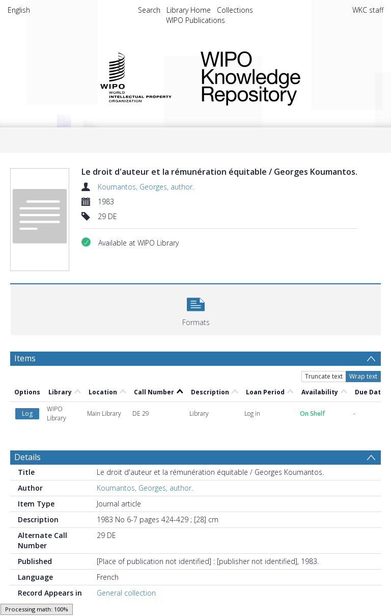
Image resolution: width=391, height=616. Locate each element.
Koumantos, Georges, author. (146, 187)
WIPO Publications (195, 20)
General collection (126, 593)
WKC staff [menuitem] (367, 10)
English (19, 10)
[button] (196, 308)
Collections (235, 10)
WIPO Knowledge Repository (283, 76)
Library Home (188, 10)
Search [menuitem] (149, 10)
